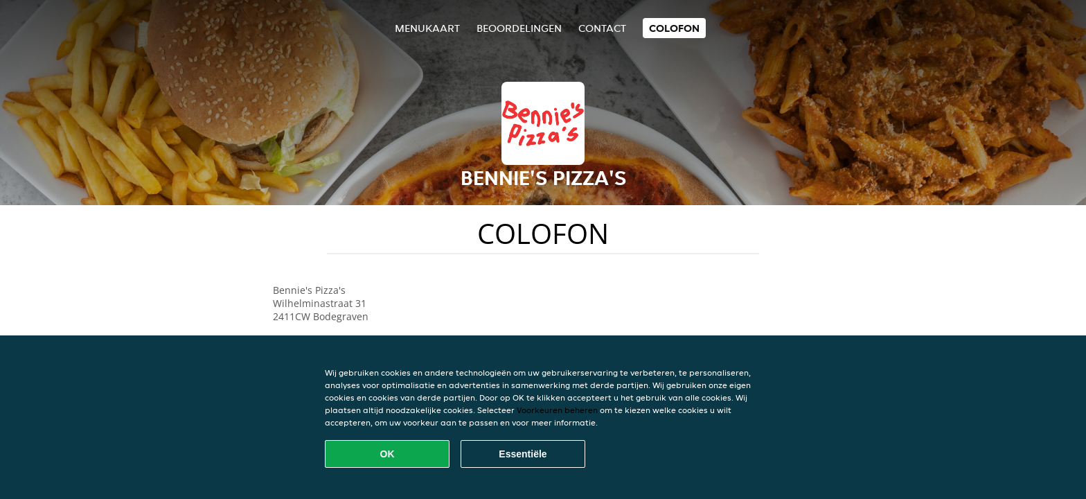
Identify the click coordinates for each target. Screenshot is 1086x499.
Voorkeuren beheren (557, 410)
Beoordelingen (519, 28)
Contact (602, 28)
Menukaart (427, 28)
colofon (674, 28)
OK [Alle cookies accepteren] (387, 453)
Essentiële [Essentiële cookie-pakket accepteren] (522, 453)
